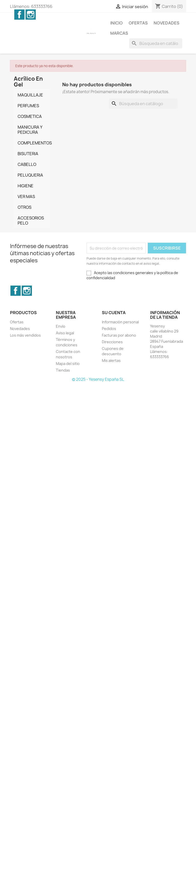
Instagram (31, 14)
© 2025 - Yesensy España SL (98, 379)
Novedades (166, 23)
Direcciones (112, 341)
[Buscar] (155, 43)
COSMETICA (30, 116)
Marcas (119, 33)
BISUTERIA (28, 153)
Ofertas (138, 23)
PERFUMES (28, 105)
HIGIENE (25, 186)
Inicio (116, 23)
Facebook (19, 14)
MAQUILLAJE (30, 95)
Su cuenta (114, 312)
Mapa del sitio (68, 363)
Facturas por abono (119, 335)
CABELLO (27, 164)
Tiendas (63, 370)
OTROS (24, 207)
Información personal (120, 322)
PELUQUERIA (30, 175)
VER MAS (26, 196)
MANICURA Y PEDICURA (30, 129)
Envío (60, 326)
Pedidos (109, 328)
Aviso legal (65, 332)
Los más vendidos (25, 335)
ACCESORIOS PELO (31, 220)
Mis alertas (111, 360)
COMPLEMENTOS (34, 143)
